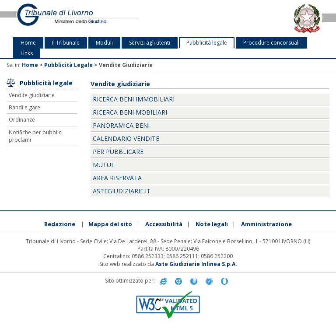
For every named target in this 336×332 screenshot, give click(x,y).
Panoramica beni (121, 125)
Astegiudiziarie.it (121, 191)
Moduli (104, 42)
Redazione (59, 224)
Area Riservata (117, 178)
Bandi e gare (24, 107)
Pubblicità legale (206, 42)
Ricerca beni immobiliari (134, 99)
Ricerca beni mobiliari (130, 112)
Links (27, 53)
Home (28, 42)
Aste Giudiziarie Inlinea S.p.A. (196, 264)
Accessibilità (163, 224)
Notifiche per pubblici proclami (36, 136)
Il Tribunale (66, 42)
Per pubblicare (118, 151)
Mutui (103, 165)
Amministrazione (266, 224)
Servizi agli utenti (149, 42)
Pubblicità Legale (68, 65)
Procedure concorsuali (271, 42)
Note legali (212, 224)
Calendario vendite (126, 138)
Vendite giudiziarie (32, 95)
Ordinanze (22, 119)
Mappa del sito (110, 224)
